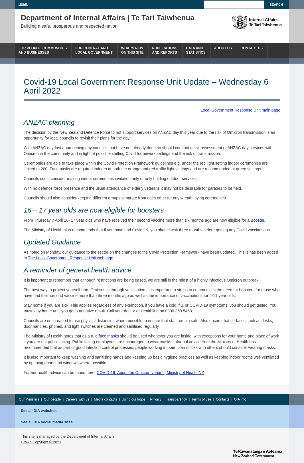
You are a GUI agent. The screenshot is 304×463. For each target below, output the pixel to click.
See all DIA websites (38, 411)
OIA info (240, 399)
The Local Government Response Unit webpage (70, 258)
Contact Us (252, 48)
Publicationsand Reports (164, 50)
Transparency (176, 399)
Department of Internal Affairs (91, 436)
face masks (109, 336)
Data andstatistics (196, 50)
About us (223, 48)
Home (23, 4)
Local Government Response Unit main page (240, 110)
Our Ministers (29, 399)
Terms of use (201, 399)
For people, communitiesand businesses (43, 50)
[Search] (234, 5)
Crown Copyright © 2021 (41, 442)
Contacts (222, 399)
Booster (257, 220)
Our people (52, 399)
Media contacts (105, 399)
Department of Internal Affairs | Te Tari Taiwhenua (107, 17)
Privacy (155, 399)
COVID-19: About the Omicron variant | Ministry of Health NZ (150, 372)
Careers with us (77, 399)
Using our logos (133, 399)
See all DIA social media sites (47, 422)
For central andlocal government (93, 50)
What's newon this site (132, 50)
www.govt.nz (257, 453)
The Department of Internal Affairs (244, 22)
